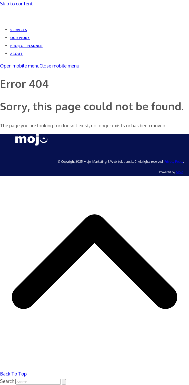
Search (7, 381)
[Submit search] (64, 381)
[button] (39, 66)
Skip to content (16, 3)
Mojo (179, 172)
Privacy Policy (173, 161)
